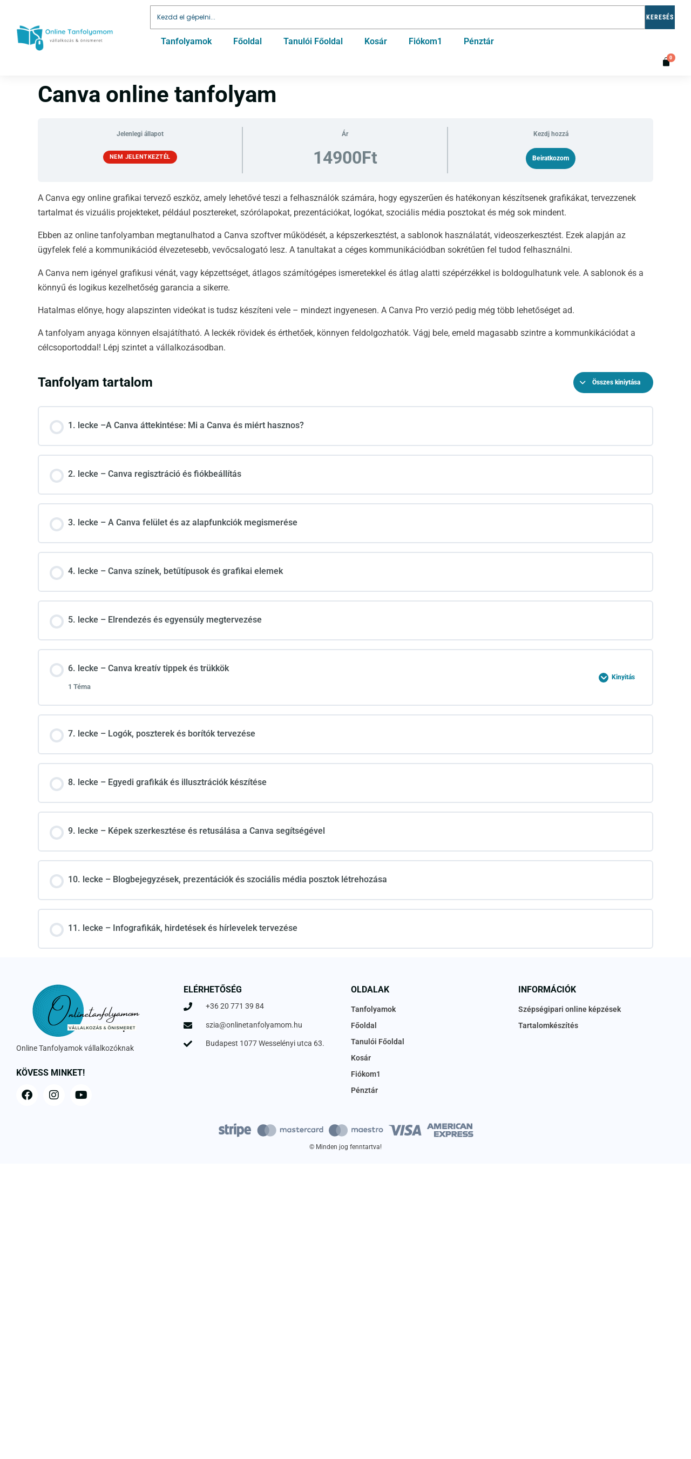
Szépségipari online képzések (569, 1009)
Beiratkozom (550, 158)
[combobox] (397, 17)
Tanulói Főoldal (313, 41)
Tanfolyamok (186, 41)
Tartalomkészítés (548, 1025)
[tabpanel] (345, 273)
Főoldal (247, 41)
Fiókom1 (425, 41)
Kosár (375, 41)
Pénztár (479, 41)
